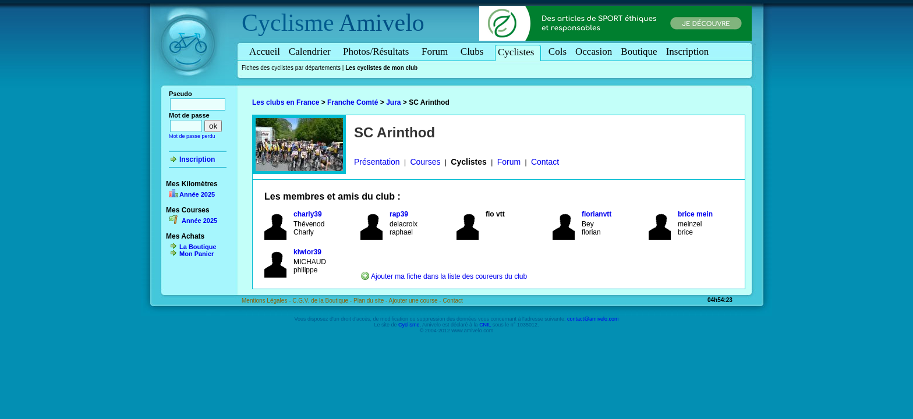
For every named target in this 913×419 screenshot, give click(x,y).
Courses (425, 161)
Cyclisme (288, 22)
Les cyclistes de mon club (381, 68)
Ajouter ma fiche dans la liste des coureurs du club (449, 276)
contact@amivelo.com (593, 319)
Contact (545, 161)
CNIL (485, 325)
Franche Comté (352, 102)
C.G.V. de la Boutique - (322, 300)
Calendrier (311, 51)
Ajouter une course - (416, 300)
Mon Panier (196, 253)
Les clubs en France (285, 102)
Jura (393, 102)
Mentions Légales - (267, 300)
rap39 (399, 214)
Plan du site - (371, 300)
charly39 (307, 214)
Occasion (593, 51)
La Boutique (198, 246)
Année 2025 (197, 194)
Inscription (687, 51)
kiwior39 (307, 252)
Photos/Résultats (378, 51)
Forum (437, 51)
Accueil (264, 51)
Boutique (639, 51)
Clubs (474, 51)
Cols (557, 51)
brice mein (695, 214)
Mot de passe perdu (192, 136)
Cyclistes (518, 52)
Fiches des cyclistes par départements (291, 68)
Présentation (377, 161)
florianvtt (596, 214)
